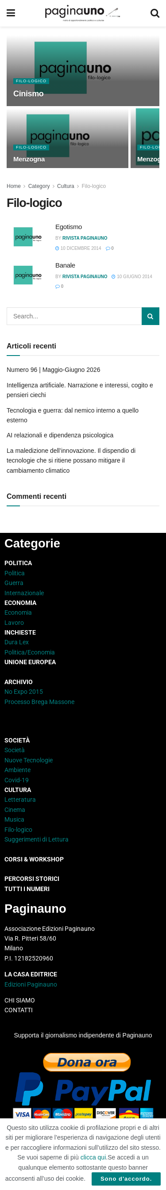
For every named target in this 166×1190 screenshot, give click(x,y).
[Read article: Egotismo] (29, 238)
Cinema (14, 809)
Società (14, 750)
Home (14, 186)
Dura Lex (16, 642)
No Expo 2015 (23, 691)
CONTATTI (18, 1010)
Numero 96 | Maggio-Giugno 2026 (53, 369)
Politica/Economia (29, 652)
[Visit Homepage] (82, 13)
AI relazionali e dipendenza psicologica (60, 435)
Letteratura (20, 799)
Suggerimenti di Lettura (36, 839)
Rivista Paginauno (84, 238)
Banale (65, 265)
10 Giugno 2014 (132, 276)
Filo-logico (31, 81)
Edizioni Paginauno (31, 984)
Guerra (13, 582)
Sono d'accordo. (126, 1178)
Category (39, 186)
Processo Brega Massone (39, 701)
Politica (14, 573)
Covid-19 (16, 780)
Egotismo (68, 226)
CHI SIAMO (19, 1000)
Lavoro (14, 622)
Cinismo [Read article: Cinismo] (28, 93)
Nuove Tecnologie (28, 760)
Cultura (65, 186)
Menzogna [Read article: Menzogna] (29, 159)
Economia (18, 612)
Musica (14, 819)
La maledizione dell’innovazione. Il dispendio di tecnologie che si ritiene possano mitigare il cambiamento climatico (71, 460)
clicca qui (93, 1157)
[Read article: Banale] (29, 276)
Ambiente (17, 769)
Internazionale (24, 593)
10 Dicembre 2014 (78, 248)
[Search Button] (155, 13)
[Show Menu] (11, 13)
